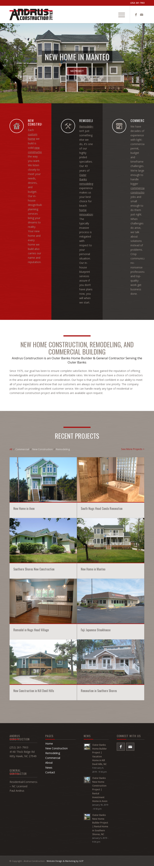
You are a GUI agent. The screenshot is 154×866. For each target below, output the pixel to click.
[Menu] (119, 14)
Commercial (52, 758)
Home (49, 743)
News (48, 767)
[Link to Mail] (141, 14)
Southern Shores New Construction (33, 643)
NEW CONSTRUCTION (39, 122)
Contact (50, 772)
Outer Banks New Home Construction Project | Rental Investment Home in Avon (99, 789)
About (49, 762)
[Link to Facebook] (136, 14)
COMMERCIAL (139, 120)
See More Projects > (132, 523)
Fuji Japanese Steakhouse (95, 704)
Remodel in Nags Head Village (31, 704)
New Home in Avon (24, 583)
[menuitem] (119, 14)
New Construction (56, 748)
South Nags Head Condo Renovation (101, 583)
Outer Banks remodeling (86, 179)
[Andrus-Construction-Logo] (31, 14)
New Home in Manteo (93, 643)
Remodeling (86, 126)
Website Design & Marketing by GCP (65, 861)
